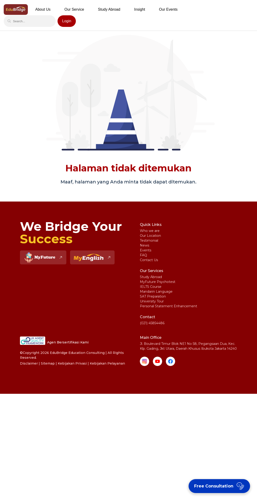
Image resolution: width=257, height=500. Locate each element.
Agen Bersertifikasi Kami (54, 341)
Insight (139, 9)
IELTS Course (150, 287)
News (144, 245)
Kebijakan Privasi (72, 363)
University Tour (152, 301)
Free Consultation (219, 486)
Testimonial (149, 240)
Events (145, 250)
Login (66, 21)
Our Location (150, 236)
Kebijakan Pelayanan (107, 363)
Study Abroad (151, 277)
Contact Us (149, 260)
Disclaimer (29, 363)
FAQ (143, 255)
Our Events (168, 9)
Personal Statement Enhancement (168, 306)
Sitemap (48, 363)
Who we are (150, 231)
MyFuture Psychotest (157, 282)
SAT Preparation (153, 296)
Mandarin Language (156, 291)
